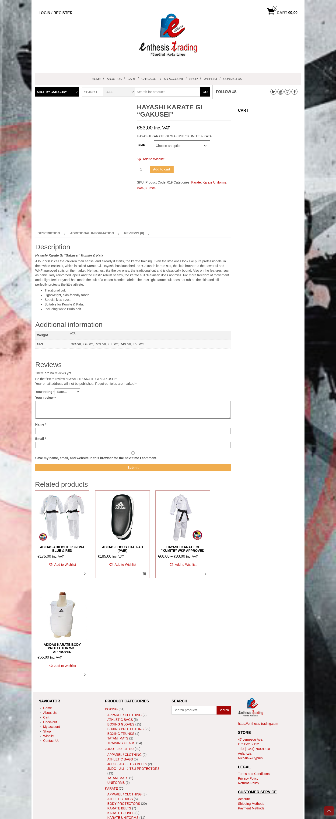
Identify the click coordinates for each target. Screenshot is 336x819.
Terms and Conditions (254, 670)
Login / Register (55, 13)
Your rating (45, 392)
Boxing (111, 605)
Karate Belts (119, 705)
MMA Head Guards (123, 775)
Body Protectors (123, 700)
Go (205, 92)
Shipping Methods (251, 700)
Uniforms (116, 679)
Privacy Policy (248, 675)
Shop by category (52, 92)
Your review (45, 397)
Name (40, 424)
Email (40, 439)
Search (224, 606)
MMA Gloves (118, 770)
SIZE (141, 144)
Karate (196, 182)
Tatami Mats (117, 635)
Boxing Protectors (125, 625)
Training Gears (121, 639)
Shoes (113, 735)
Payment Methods (251, 705)
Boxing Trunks (120, 630)
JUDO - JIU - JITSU (119, 645)
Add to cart (161, 169)
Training (115, 744)
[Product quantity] (143, 169)
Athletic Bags (120, 616)
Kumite (150, 188)
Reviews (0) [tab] (134, 233)
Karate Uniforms (214, 182)
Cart (131, 79)
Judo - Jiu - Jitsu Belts (127, 660)
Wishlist (210, 79)
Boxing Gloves (120, 621)
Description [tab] (49, 233)
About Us (114, 79)
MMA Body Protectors (127, 765)
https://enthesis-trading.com (258, 620)
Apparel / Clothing (124, 611)
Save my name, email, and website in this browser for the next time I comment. (96, 458)
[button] (150, 159)
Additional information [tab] (92, 233)
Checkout (149, 79)
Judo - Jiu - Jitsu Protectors (133, 665)
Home (96, 79)
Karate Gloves (120, 709)
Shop (193, 79)
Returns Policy (248, 680)
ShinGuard (117, 730)
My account (173, 79)
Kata (140, 188)
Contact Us (232, 79)
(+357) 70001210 (257, 645)
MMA (108, 750)
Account (244, 696)
